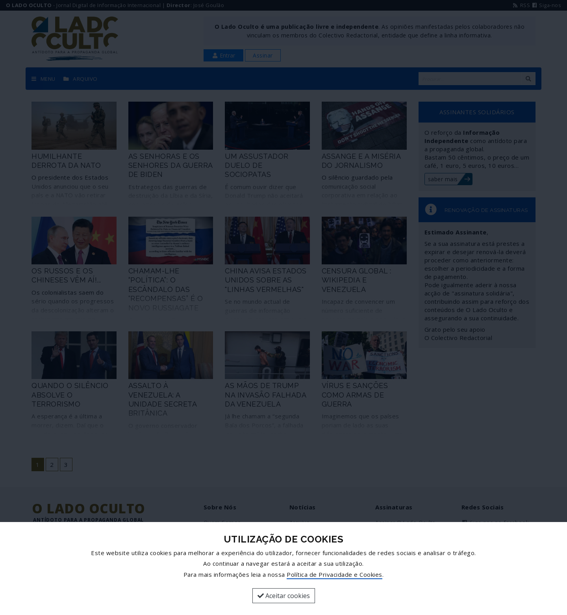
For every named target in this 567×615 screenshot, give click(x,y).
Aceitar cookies (284, 595)
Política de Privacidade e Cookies (334, 574)
